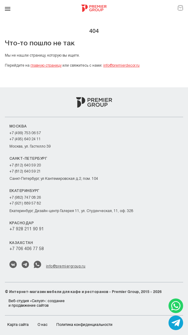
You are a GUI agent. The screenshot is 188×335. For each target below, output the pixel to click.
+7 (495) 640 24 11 (25, 139)
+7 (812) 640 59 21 (25, 171)
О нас (42, 324)
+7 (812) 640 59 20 (25, 165)
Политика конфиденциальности (84, 324)
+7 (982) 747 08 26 (25, 197)
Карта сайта (18, 324)
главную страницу (46, 65)
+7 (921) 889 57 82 (25, 203)
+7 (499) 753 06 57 (25, 133)
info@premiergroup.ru (65, 266)
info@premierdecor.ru (121, 65)
